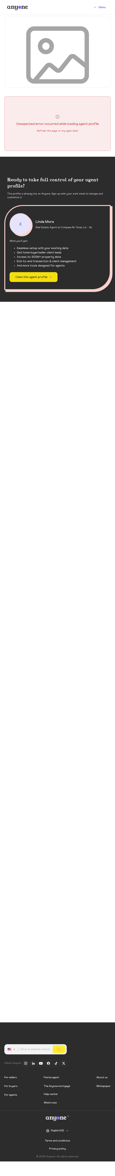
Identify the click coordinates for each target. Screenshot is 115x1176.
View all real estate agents (58, 853)
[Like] (105, 405)
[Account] (99, 7)
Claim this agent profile (33, 997)
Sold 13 (43, 359)
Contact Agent (48, 194)
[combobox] (12, 1049)
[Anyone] (17, 7)
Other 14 (69, 359)
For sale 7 (17, 359)
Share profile (95, 102)
